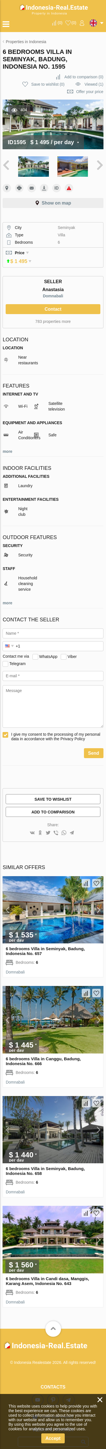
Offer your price (89, 91)
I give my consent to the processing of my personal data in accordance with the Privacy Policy (55, 728)
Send (93, 745)
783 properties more (53, 313)
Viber (72, 648)
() (60, 22)
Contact (53, 301)
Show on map (56, 203)
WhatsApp (48, 648)
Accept (53, 1438)
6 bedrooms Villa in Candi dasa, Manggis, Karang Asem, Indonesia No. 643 (47, 1273)
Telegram (17, 655)
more (7, 443)
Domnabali (53, 288)
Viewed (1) (94, 84)
